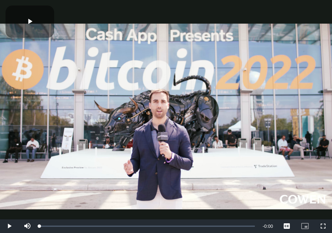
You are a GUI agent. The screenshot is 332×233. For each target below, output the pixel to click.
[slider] (147, 226)
